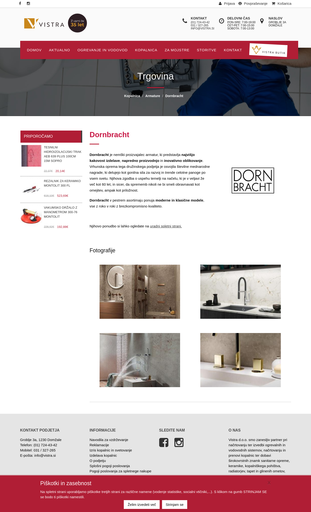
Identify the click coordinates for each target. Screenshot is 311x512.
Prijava (227, 3)
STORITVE (206, 50)
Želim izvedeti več (142, 505)
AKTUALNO (59, 50)
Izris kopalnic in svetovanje (111, 450)
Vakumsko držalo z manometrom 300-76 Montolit (60, 212)
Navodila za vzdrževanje (109, 440)
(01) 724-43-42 (200, 22)
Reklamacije (99, 445)
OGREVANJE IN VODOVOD (102, 50)
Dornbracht (174, 96)
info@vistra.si (202, 28)
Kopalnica (146, 50)
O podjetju (98, 461)
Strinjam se (175, 505)
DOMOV (34, 50)
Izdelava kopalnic (103, 455)
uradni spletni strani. (166, 226)
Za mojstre (177, 50)
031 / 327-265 (199, 25)
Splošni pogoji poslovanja (110, 466)
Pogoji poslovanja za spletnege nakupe (120, 471)
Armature (152, 96)
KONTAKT (233, 50)
